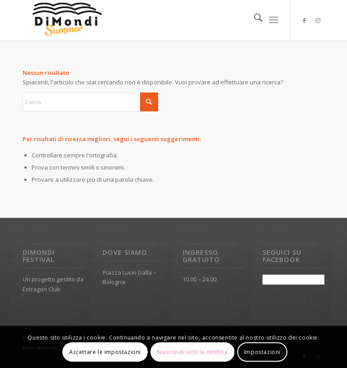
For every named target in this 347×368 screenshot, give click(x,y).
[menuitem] (254, 20)
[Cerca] (254, 20)
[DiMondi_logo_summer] (67, 20)
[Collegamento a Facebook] (304, 20)
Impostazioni (262, 352)
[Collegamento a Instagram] (317, 20)
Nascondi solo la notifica (192, 352)
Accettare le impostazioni (105, 352)
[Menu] (273, 20)
